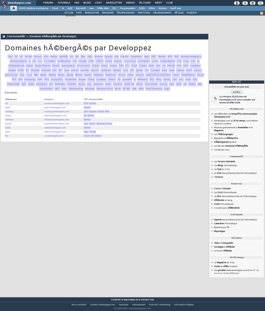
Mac (36, 75)
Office (152, 8)
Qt (119, 79)
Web (64, 89)
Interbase (46, 70)
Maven (61, 75)
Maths (44, 75)
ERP (121, 66)
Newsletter (114, 2)
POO (46, 79)
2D (16, 56)
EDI (114, 8)
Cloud (55, 8)
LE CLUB (68, 13)
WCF (57, 89)
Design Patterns (42, 66)
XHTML (126, 89)
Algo (90, 56)
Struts (108, 84)
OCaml (122, 75)
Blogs (87, 2)
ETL (127, 66)
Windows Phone (105, 89)
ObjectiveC (110, 75)
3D (21, 56)
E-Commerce (83, 66)
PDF (14, 79)
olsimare (9, 119)
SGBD (142, 8)
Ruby (158, 79)
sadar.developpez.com (55, 128)
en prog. (223, 200)
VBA (200, 84)
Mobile (78, 75)
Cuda (186, 61)
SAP (175, 79)
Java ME (85, 70)
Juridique (155, 70)
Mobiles (162, 8)
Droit (158, 2)
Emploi (130, 2)
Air (71, 56)
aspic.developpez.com (55, 107)
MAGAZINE (108, 13)
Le (217, 169)
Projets (82, 79)
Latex (171, 70)
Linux (29, 75)
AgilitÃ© (63, 56)
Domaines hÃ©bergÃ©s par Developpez (52, 36)
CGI (74, 61)
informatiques (224, 204)
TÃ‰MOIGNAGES (125, 13)
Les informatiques (225, 165)
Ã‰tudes (145, 2)
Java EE (74, 70)
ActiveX (37, 56)
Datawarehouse (16, 66)
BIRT (153, 56)
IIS (27, 70)
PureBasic (101, 79)
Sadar (8, 128)
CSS (179, 61)
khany (8, 115)
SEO (24, 84)
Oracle (176, 75)
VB (185, 84)
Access (28, 56)
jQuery (139, 70)
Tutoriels (63, 2)
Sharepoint (41, 84)
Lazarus (180, 70)
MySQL (87, 75)
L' (218, 177)
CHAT (79, 13)
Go (163, 66)
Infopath (35, 70)
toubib (8, 123)
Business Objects (18, 61)
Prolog (91, 79)
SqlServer (98, 84)
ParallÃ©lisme (188, 75)
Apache (108, 56)
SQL (89, 84)
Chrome (82, 61)
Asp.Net (124, 56)
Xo (6, 103)
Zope (166, 89)
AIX (77, 56)
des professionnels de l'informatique (235, 219)
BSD (170, 56)
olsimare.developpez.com (56, 119)
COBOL (99, 61)
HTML (21, 70)
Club (169, 2)
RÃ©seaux (143, 79)
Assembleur (136, 56)
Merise (70, 75)
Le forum (223, 251)
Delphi (29, 66)
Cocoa (108, 61)
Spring (81, 84)
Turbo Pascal (151, 84)
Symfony (117, 84)
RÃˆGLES (179, 13)
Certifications (64, 61)
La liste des (231, 146)
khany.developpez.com (55, 115)
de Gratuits (225, 266)
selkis (7, 132)
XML (134, 89)
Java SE (94, 70)
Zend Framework (154, 89)
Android (99, 56)
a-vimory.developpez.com (56, 103)
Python (111, 79)
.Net (10, 56)
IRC (60, 70)
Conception (143, 61)
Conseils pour (227, 208)
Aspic (7, 107)
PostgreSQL (57, 79)
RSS (152, 79)
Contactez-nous (221, 150)
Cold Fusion (130, 61)
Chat (98, 2)
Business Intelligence (191, 56)
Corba (155, 61)
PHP (40, 79)
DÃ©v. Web (103, 8)
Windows (89, 89)
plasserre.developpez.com (56, 123)
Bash (146, 56)
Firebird (142, 66)
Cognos (118, 61)
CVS (193, 61)
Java (91, 8)
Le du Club (224, 262)
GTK (179, 66)
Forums (48, 2)
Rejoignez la (226, 138)
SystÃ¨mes (175, 8)
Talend (139, 84)
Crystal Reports (167, 61)
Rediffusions (221, 227)
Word (117, 89)
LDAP (189, 70)
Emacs (104, 66)
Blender (162, 56)
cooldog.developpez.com (56, 111)
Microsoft (81, 8)
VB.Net (192, 84)
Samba (167, 79)
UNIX (178, 84)
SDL (195, 79)
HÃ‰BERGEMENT (162, 13)
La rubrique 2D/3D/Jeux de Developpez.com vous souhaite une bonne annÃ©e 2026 (237, 99)
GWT (185, 66)
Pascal (200, 75)
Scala (188, 79)
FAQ (76, 2)
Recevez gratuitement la (231, 127)
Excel (134, 66)
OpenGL (140, 75)
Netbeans (98, 75)
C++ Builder (49, 61)
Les (223, 134)
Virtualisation (46, 89)
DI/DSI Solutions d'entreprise (33, 8)
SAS (181, 79)
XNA (141, 89)
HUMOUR (192, 13)
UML (171, 84)
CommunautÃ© (16, 36)
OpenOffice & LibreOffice (158, 75)
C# (34, 61)
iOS (54, 70)
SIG (51, 84)
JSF (146, 70)
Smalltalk (71, 84)
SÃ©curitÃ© (13, 84)
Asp (116, 56)
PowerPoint (70, 79)
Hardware (195, 66)
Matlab (52, 75)
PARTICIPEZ (144, 13)
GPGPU (171, 66)
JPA (132, 70)
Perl (20, 79)
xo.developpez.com (53, 136)
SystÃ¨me (129, 84)
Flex (158, 66)
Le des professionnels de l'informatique (235, 173)
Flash (151, 66)
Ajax (83, 56)
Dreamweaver (68, 66)
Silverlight (60, 84)
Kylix (164, 70)
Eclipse (95, 66)
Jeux (125, 70)
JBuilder (117, 70)
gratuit (225, 142)
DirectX (55, 66)
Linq (22, 75)
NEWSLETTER (92, 13)
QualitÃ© (127, 79)
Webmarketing (76, 89)
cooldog (9, 111)
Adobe (54, 56)
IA (63, 8)
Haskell (11, 70)
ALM (70, 8)
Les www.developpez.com (230, 270)
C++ (40, 61)
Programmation (127, 8)
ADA (46, 56)
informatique (225, 223)
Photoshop (30, 79)
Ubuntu (163, 84)
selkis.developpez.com (55, 132)
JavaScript (106, 70)
